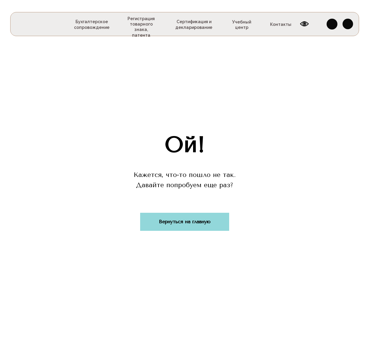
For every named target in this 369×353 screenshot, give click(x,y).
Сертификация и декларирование (193, 24)
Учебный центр (241, 25)
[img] (26, 24)
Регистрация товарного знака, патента (141, 27)
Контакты (280, 24)
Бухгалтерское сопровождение (91, 24)
